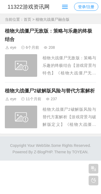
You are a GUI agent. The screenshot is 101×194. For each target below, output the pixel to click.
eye (13, 47)
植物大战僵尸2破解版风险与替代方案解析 (50, 90)
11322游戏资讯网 (29, 7)
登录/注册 (86, 7)
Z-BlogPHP (43, 152)
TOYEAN (79, 152)
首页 (27, 19)
